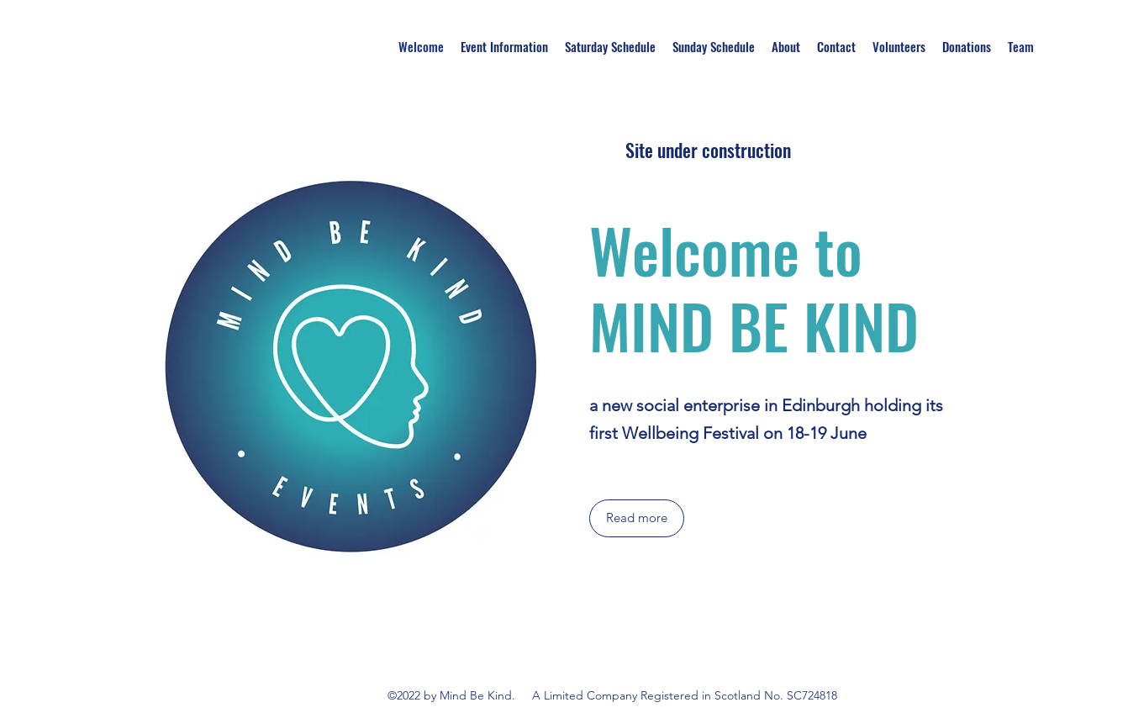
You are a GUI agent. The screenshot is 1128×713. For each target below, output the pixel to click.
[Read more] (636, 518)
